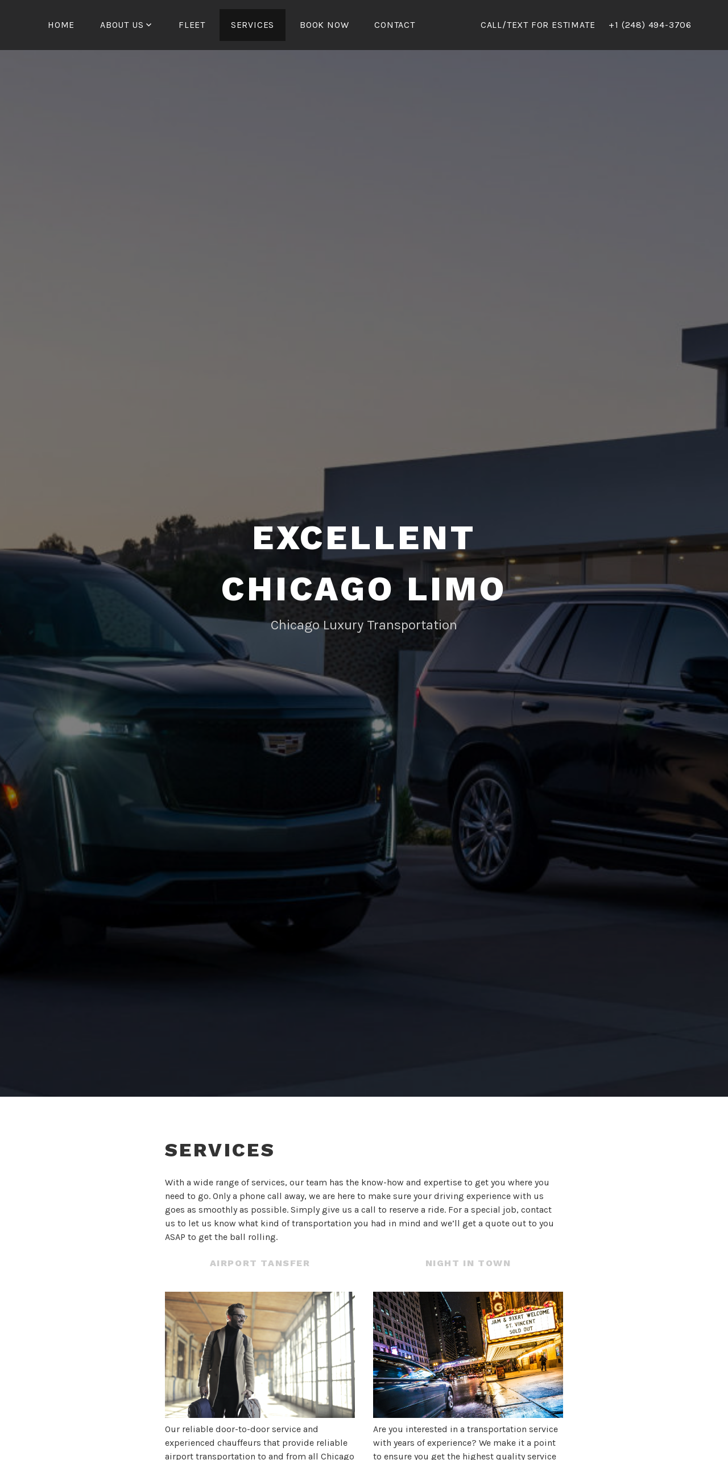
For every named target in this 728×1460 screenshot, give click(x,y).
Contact (394, 24)
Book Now (324, 24)
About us (121, 24)
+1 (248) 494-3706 (650, 24)
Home (61, 24)
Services (252, 24)
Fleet (192, 24)
